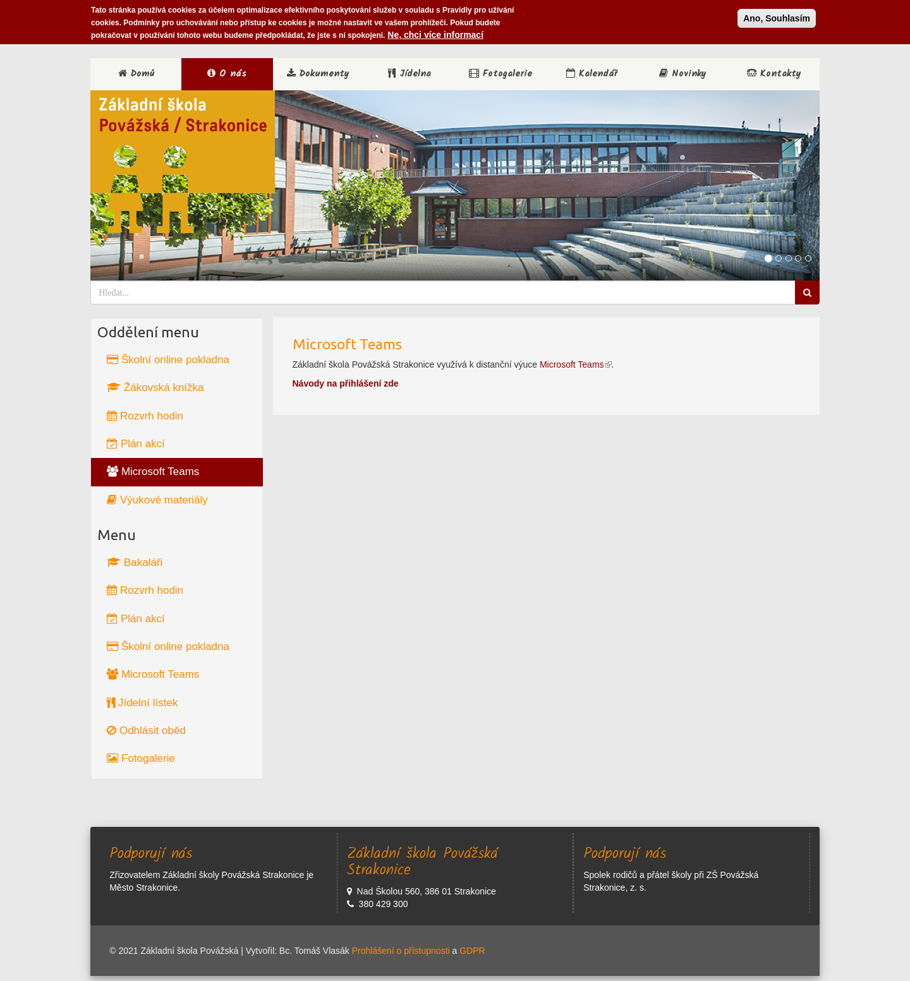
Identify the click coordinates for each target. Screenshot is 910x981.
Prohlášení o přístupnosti (401, 951)
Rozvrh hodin (145, 416)
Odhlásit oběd (146, 731)
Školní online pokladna (168, 360)
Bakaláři (134, 563)
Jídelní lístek (142, 703)
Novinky (683, 73)
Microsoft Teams (153, 472)
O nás (226, 73)
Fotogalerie (500, 73)
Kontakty (774, 73)
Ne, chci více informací (435, 33)
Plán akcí (136, 444)
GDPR (472, 951)
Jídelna (409, 73)
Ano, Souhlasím (776, 16)
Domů (136, 73)
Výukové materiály (157, 500)
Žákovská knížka (155, 388)
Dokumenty (318, 73)
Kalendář (591, 73)
